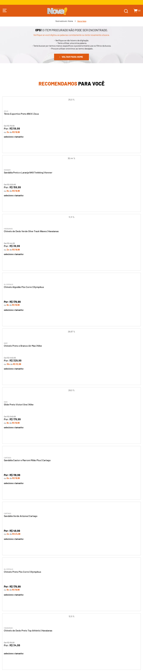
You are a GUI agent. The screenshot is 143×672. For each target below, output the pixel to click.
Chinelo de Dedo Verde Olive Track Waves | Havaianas (31, 231)
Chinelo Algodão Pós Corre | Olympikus (24, 287)
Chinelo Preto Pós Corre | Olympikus (22, 571)
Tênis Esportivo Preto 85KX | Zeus (21, 113)
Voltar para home (72, 56)
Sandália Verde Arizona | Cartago (20, 516)
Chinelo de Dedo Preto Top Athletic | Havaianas (28, 630)
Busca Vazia (81, 21)
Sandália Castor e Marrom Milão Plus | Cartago (27, 460)
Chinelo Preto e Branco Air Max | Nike (23, 345)
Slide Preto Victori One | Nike (19, 404)
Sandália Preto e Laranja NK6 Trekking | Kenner (28, 172)
